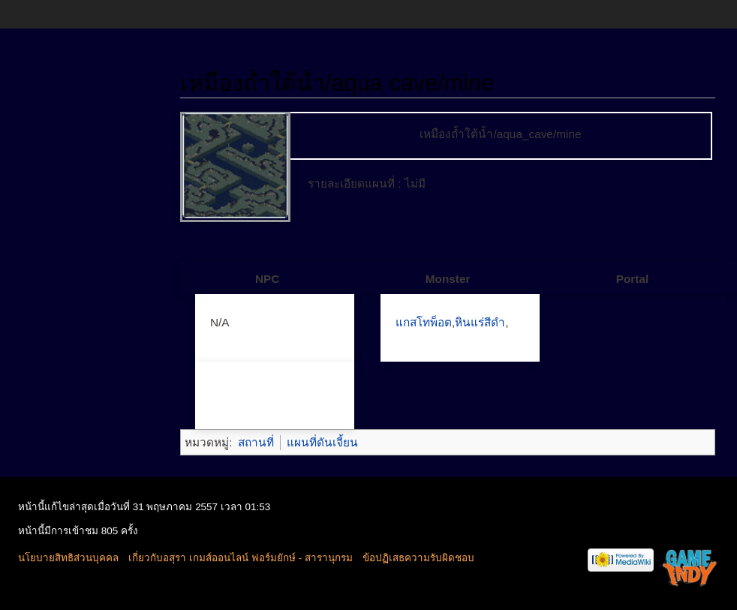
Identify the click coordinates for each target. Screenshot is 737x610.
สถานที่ (256, 442)
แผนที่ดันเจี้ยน (322, 442)
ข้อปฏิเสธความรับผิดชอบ (418, 557)
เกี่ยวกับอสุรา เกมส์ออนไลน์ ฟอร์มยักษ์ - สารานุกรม (240, 557)
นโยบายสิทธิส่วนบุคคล (68, 557)
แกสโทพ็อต (424, 322)
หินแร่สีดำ (480, 322)
